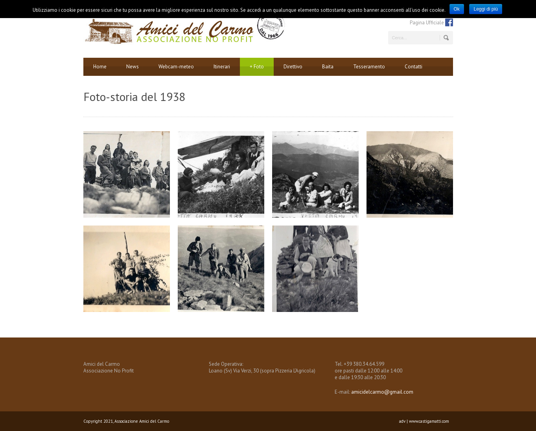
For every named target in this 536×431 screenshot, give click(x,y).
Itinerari (222, 66)
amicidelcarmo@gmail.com (382, 392)
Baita (327, 66)
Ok (457, 9)
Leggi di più (485, 9)
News (132, 66)
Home (100, 66)
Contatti (413, 66)
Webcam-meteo (176, 66)
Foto (257, 67)
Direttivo (293, 66)
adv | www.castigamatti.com (424, 421)
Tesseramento (369, 66)
